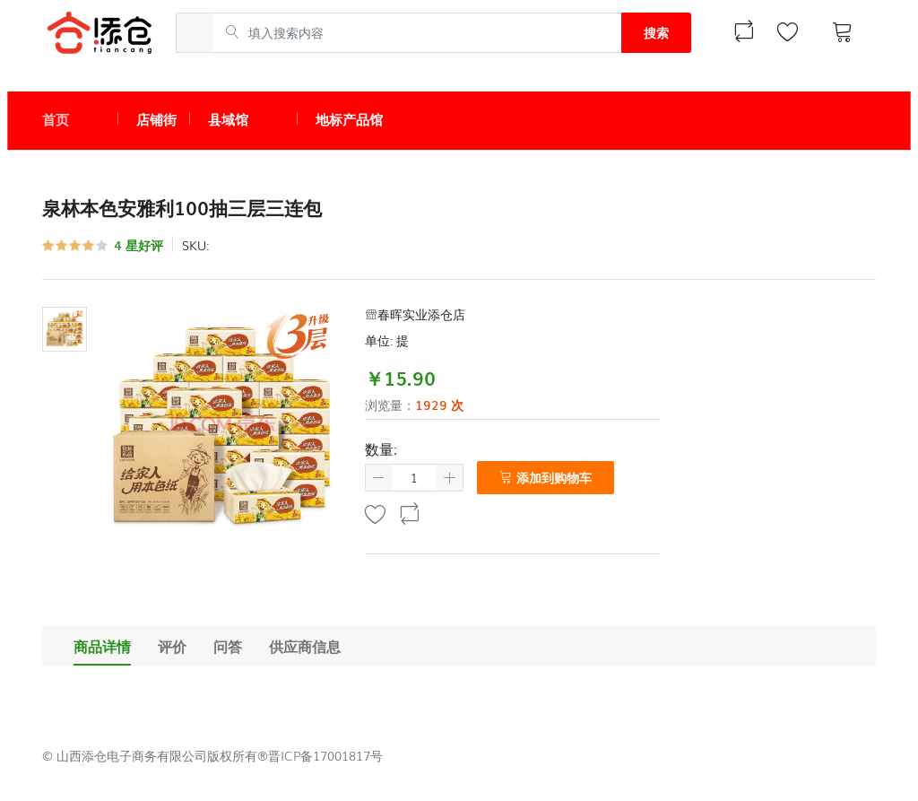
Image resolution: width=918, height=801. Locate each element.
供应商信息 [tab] (305, 646)
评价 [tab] (172, 646)
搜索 (656, 32)
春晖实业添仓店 (415, 314)
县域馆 (228, 118)
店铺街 (156, 118)
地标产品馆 (349, 118)
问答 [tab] (227, 646)
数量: (381, 448)
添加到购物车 (545, 477)
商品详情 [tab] (102, 646)
